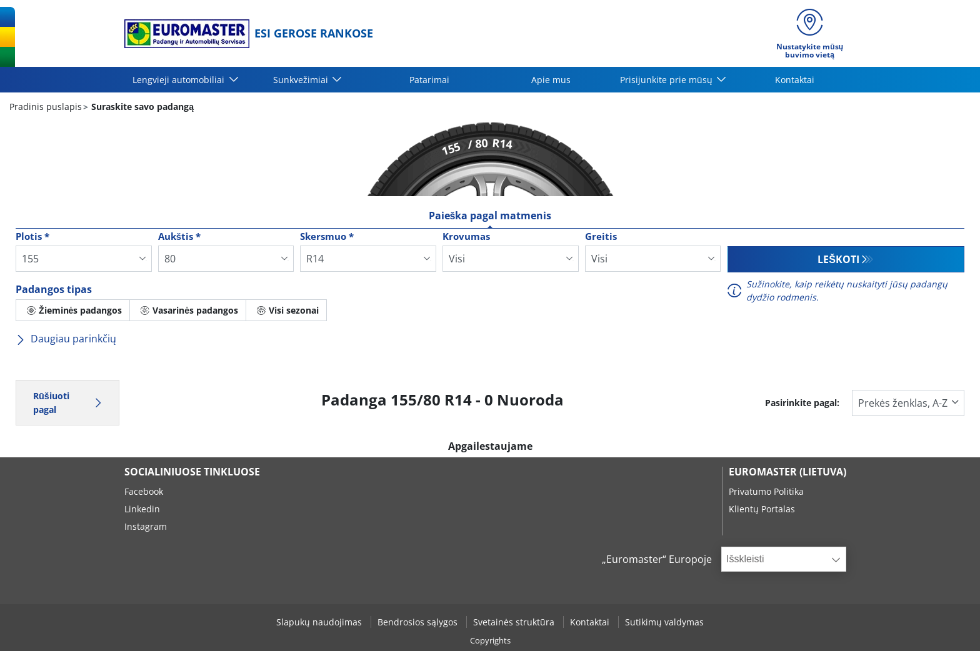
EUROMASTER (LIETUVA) (787, 472)
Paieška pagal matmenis (490, 215)
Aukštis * (179, 236)
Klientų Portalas (762, 509)
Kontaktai (794, 80)
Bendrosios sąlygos (419, 622)
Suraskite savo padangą (141, 106)
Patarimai (429, 80)
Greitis (601, 236)
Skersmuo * (327, 236)
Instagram (145, 526)
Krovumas (466, 236)
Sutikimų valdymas (664, 622)
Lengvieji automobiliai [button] (179, 80)
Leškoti (838, 259)
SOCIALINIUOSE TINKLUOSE (192, 472)
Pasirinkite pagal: (802, 403)
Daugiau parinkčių (66, 338)
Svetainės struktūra (515, 622)
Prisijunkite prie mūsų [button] (667, 80)
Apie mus (551, 80)
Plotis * (32, 236)
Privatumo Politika (766, 491)
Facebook (143, 491)
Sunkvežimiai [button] (302, 80)
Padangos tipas (54, 289)
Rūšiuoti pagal (67, 402)
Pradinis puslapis (45, 106)
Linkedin (142, 509)
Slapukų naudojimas (320, 622)
